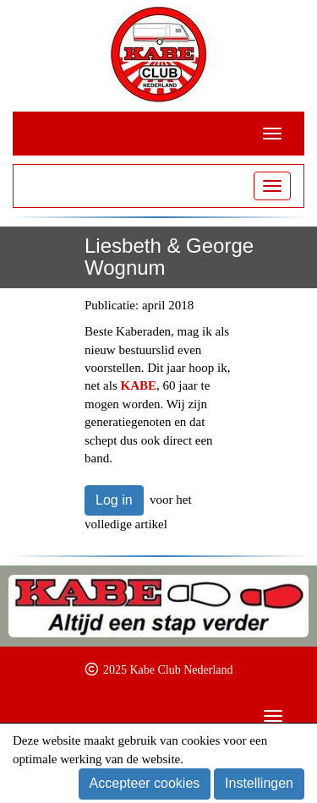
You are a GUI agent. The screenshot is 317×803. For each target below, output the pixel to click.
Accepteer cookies (145, 783)
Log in (114, 500)
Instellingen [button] (259, 783)
